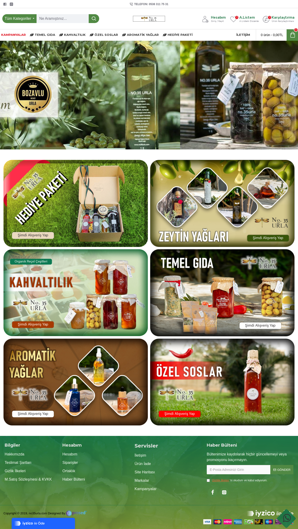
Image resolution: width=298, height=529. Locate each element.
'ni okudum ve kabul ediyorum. (237, 480)
